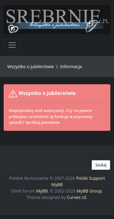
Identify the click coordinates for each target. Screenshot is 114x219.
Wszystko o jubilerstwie (30, 66)
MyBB (42, 191)
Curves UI (76, 197)
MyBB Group (89, 191)
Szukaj (100, 165)
